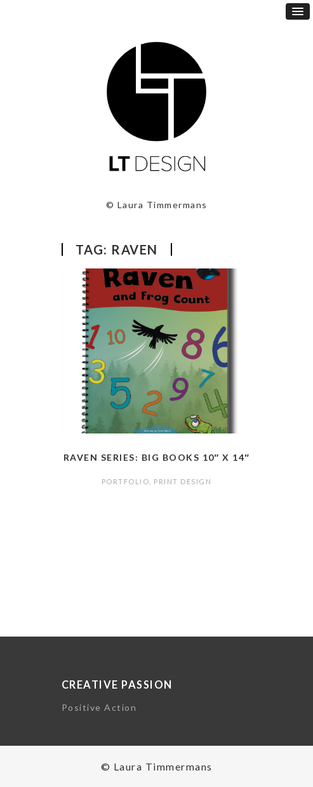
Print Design (182, 481)
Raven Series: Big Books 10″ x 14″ (156, 457)
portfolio (126, 481)
